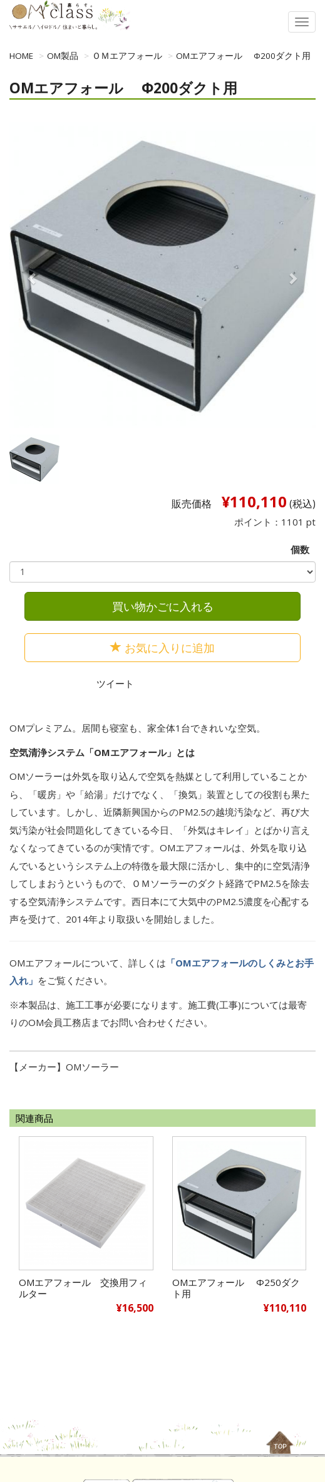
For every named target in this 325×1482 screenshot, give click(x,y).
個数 (300, 549)
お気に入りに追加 (162, 647)
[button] (32, 278)
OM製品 (62, 55)
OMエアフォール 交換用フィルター (83, 1288)
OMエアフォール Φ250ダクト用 (236, 1288)
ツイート (115, 683)
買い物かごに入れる (163, 606)
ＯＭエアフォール (127, 55)
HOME (21, 55)
